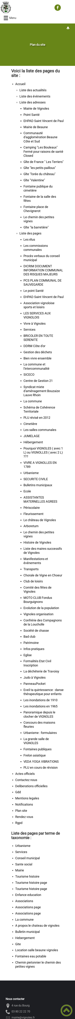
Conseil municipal (27, 858)
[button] (6, 18)
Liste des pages (30, 233)
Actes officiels (25, 774)
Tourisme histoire (27, 876)
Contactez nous (26, 780)
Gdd (18, 792)
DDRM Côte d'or (34, 346)
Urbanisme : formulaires (40, 733)
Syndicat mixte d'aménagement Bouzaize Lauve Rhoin (41, 391)
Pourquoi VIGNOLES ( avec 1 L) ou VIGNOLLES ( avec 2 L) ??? (43, 452)
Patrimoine (31, 643)
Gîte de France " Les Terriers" (43, 162)
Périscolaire (31, 508)
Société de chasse (36, 630)
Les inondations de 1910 (40, 700)
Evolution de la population (41, 608)
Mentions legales (27, 798)
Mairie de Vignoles (36, 108)
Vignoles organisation (38, 614)
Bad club (29, 636)
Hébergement (33, 442)
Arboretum (31, 526)
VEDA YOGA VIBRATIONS (41, 761)
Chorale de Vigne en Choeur (42, 575)
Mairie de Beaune (35, 127)
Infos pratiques (33, 649)
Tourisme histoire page (31, 882)
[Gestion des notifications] (68, 27)
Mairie (19, 870)
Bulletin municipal (27, 932)
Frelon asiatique (34, 755)
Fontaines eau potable (30, 956)
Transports (31, 569)
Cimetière (30, 424)
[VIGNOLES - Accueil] (26, 7)
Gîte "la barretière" (36, 227)
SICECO (28, 374)
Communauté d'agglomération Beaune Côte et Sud (40, 137)
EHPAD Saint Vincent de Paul (43, 121)
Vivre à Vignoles (34, 323)
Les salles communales (39, 430)
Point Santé (31, 115)
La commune (32, 401)
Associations (24, 901)
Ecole (27, 491)
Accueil (20, 84)
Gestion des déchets (37, 352)
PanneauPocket (34, 684)
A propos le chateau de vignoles (37, 925)
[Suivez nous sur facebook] (57, 7)
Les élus (29, 239)
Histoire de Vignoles (37, 542)
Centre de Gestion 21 (38, 381)
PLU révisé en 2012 (36, 417)
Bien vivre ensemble (37, 358)
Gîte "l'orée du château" (39, 174)
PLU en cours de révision (40, 767)
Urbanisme (31, 473)
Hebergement (25, 938)
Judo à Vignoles (34, 677)
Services (29, 329)
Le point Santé (33, 291)
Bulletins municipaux (37, 485)
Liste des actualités (32, 90)
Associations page (28, 907)
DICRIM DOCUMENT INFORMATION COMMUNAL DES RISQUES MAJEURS (43, 270)
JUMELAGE (31, 436)
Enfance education (28, 895)
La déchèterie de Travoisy (41, 671)
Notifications (24, 804)
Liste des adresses (32, 102)
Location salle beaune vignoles (36, 950)
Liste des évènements (34, 96)
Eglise (27, 655)
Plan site (21, 810)
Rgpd (18, 823)
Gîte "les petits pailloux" (39, 168)
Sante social (23, 864)
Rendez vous (24, 817)
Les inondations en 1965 (40, 706)
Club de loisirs (33, 581)
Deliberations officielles (31, 786)
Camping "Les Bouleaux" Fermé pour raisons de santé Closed (43, 151)
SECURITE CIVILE (35, 479)
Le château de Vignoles (39, 520)
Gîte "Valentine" (34, 180)
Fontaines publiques (37, 749)
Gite (18, 944)
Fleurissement (33, 514)
